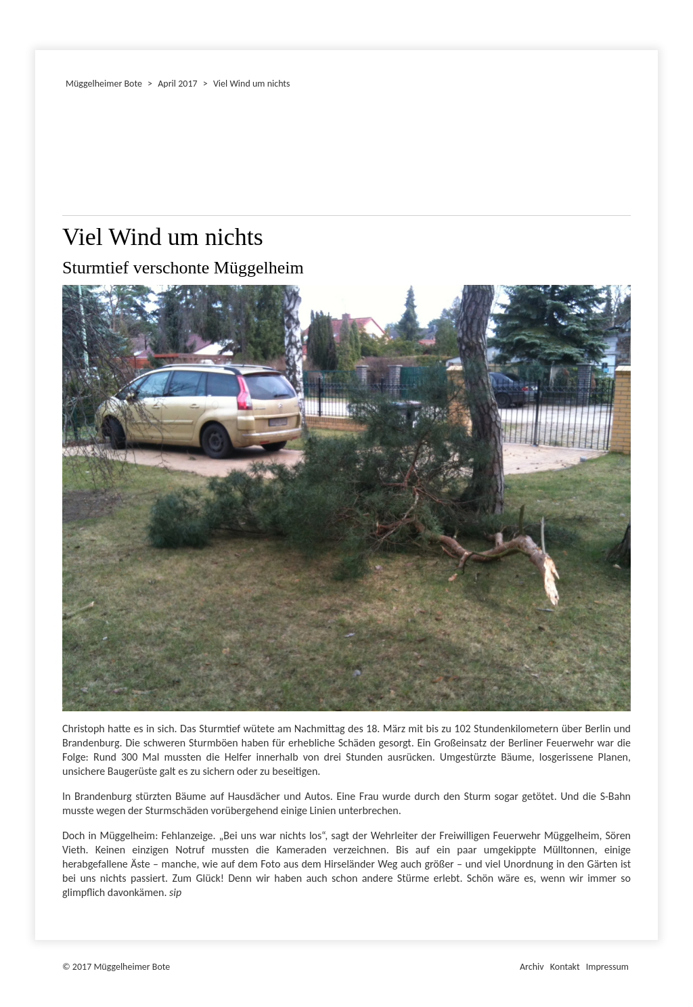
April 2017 (177, 83)
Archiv (532, 966)
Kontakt (565, 966)
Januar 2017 (37, 23)
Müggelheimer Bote (652, 1)
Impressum (607, 966)
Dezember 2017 (41, 23)
